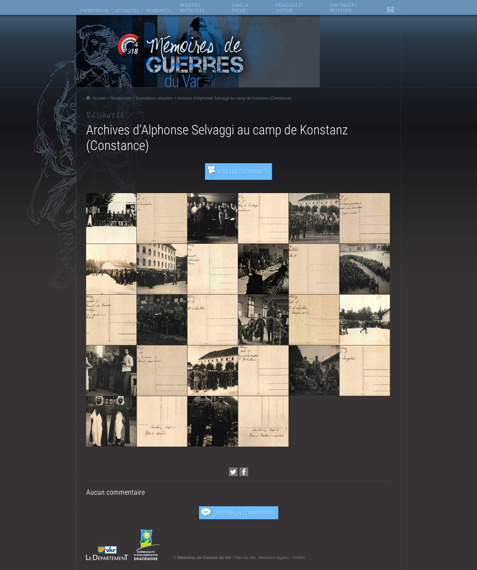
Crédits (298, 557)
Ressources (120, 98)
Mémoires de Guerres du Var (204, 557)
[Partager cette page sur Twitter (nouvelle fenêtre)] (233, 471)
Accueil (99, 98)
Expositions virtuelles (154, 98)
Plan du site (245, 557)
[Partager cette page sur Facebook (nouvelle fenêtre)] (243, 471)
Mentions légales (274, 557)
